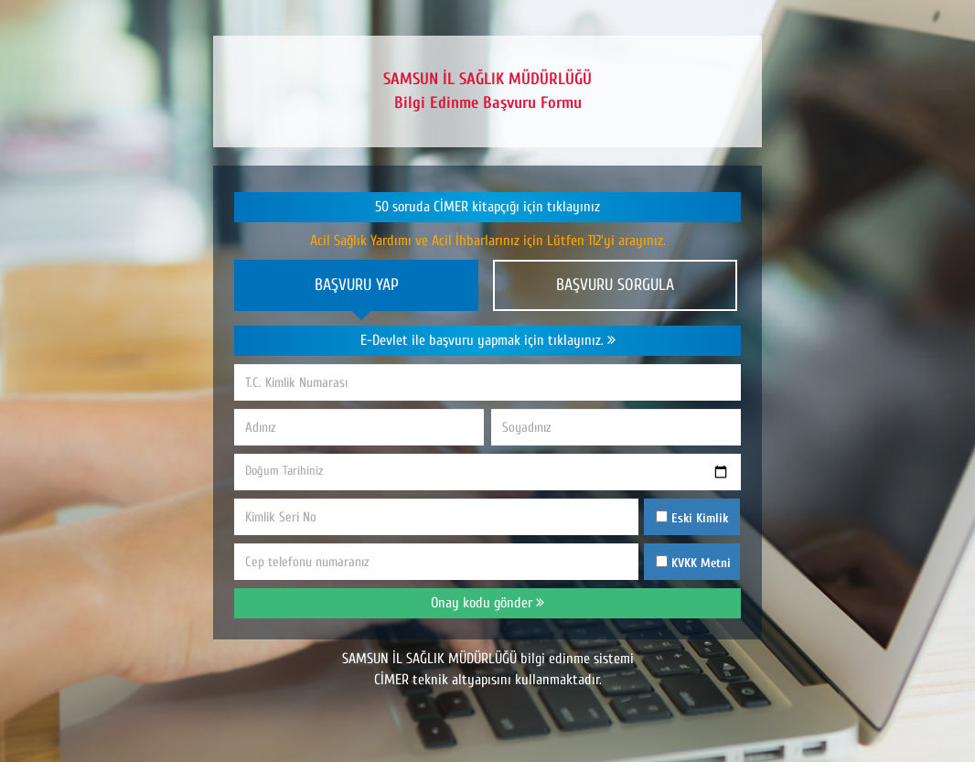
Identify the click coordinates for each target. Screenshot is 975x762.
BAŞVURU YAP (357, 285)
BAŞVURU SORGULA (615, 285)
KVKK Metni (701, 563)
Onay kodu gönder (487, 603)
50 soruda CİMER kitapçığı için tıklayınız (487, 207)
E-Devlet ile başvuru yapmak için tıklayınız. (488, 340)
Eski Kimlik (692, 518)
